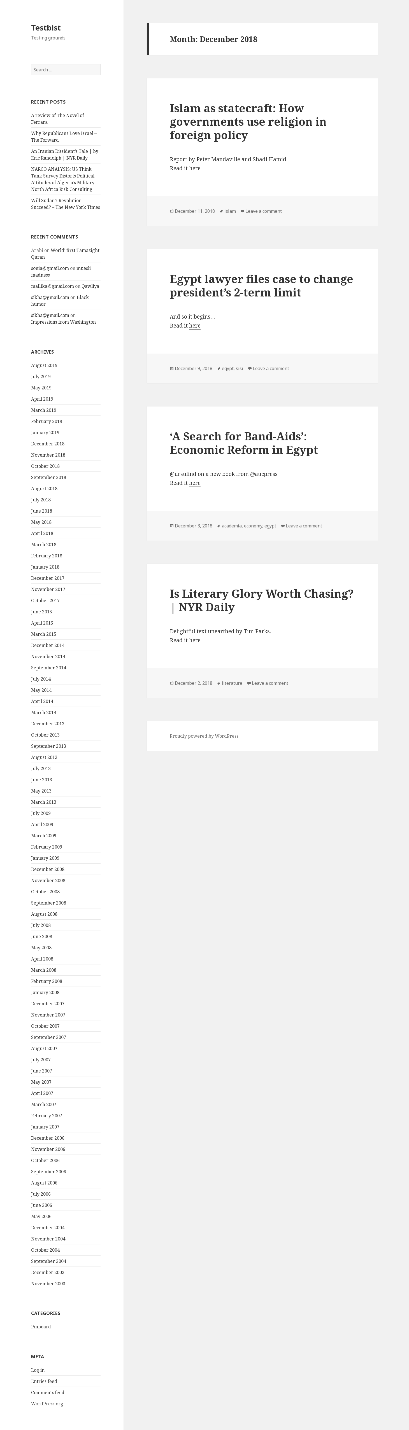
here (195, 168)
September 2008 (48, 903)
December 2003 (47, 1272)
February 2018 (46, 556)
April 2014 (42, 701)
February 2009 (46, 847)
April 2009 (42, 824)
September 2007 (48, 1037)
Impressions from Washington (63, 322)
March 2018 (43, 544)
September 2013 (48, 746)
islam (230, 211)
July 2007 (41, 1060)
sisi (239, 368)
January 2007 (45, 1127)
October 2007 (45, 1026)
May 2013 (41, 791)
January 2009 (45, 858)
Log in (38, 1370)
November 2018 (48, 455)
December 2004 (47, 1228)
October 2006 (45, 1160)
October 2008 (45, 892)
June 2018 (41, 511)
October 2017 (45, 600)
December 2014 (47, 645)
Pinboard (41, 1327)
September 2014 (48, 668)
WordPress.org (47, 1404)
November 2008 (48, 880)
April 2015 (42, 623)
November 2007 (48, 1015)
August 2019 (44, 365)
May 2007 (41, 1082)
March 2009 (43, 836)
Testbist (46, 27)
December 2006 (47, 1138)
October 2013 (45, 735)
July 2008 (41, 925)
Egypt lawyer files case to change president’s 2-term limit (261, 285)
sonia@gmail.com (50, 268)
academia (232, 526)
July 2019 (41, 376)
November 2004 (48, 1239)
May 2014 (41, 690)
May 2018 (41, 522)
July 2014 (41, 679)
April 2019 (42, 399)
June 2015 (41, 612)
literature (232, 683)
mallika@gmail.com (52, 286)
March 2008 (43, 970)
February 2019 (46, 421)
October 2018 (45, 466)
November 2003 (48, 1284)
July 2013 (41, 768)
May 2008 (41, 948)
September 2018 (48, 477)
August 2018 (44, 488)
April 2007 (42, 1093)
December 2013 (47, 724)
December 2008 (47, 869)
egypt (228, 368)
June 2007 (41, 1071)
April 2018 (42, 533)
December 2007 (47, 1004)
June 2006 (41, 1205)
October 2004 (45, 1250)
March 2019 (43, 410)
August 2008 (44, 914)
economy (253, 526)
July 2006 (41, 1194)
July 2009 (41, 813)
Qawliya (90, 286)
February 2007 (46, 1116)
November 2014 (48, 656)
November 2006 (48, 1149)
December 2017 (47, 578)
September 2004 (48, 1261)
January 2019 (45, 432)
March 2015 (43, 634)
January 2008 (45, 992)
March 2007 (43, 1104)
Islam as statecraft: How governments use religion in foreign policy (248, 121)
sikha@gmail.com (50, 297)
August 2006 (44, 1183)
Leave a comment (263, 211)
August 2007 (44, 1048)
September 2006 (48, 1172)
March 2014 (43, 712)
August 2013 (44, 757)
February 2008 (46, 981)
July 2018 (41, 500)
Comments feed (47, 1392)
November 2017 (48, 589)
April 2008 (42, 959)
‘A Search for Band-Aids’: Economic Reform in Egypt (244, 443)
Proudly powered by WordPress (204, 736)
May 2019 (41, 388)
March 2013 (43, 802)
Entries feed (44, 1381)
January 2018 (45, 567)
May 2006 (41, 1216)
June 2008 (41, 936)
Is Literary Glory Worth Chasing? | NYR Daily (262, 600)
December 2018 (47, 444)
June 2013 (41, 780)
